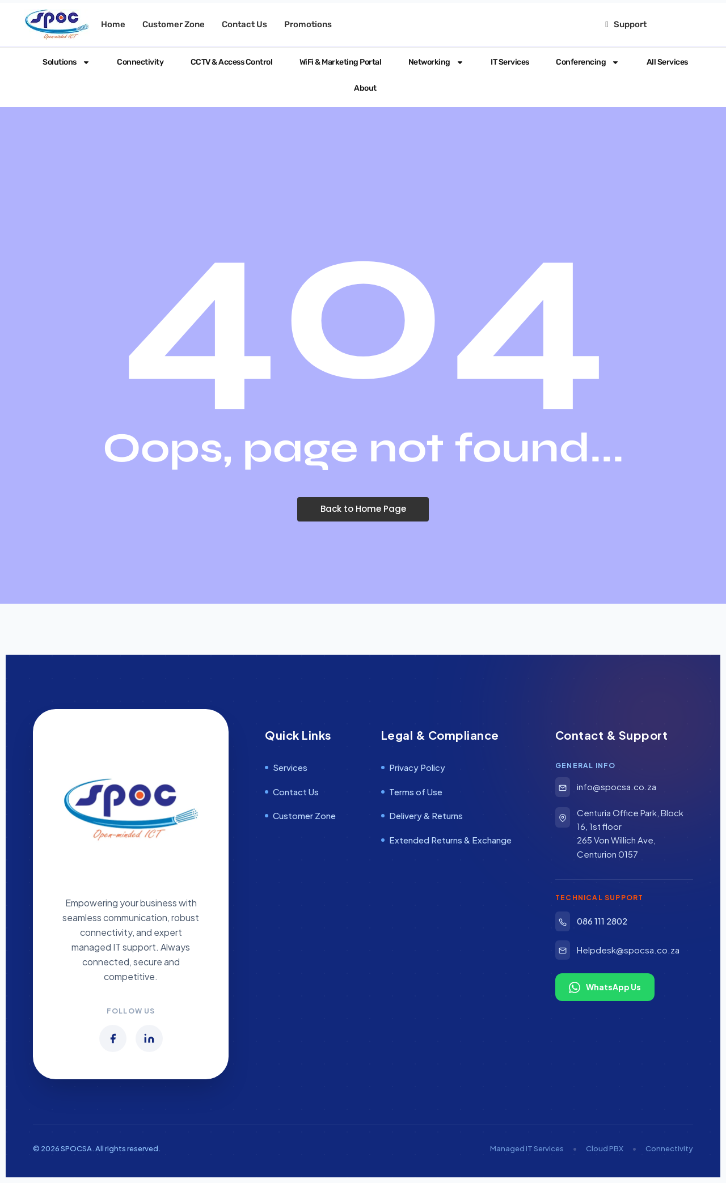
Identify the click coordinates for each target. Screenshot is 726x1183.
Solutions (64, 62)
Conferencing (586, 62)
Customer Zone (173, 24)
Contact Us (244, 24)
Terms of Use (411, 791)
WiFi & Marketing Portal (338, 62)
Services (286, 767)
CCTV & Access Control (229, 62)
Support (625, 24)
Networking (434, 62)
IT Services (508, 62)
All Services (665, 62)
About (363, 88)
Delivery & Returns (422, 815)
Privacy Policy (413, 767)
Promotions (308, 24)
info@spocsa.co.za (605, 787)
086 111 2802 (591, 921)
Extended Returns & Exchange (446, 839)
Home (113, 24)
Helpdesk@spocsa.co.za (617, 950)
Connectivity (138, 62)
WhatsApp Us (605, 987)
